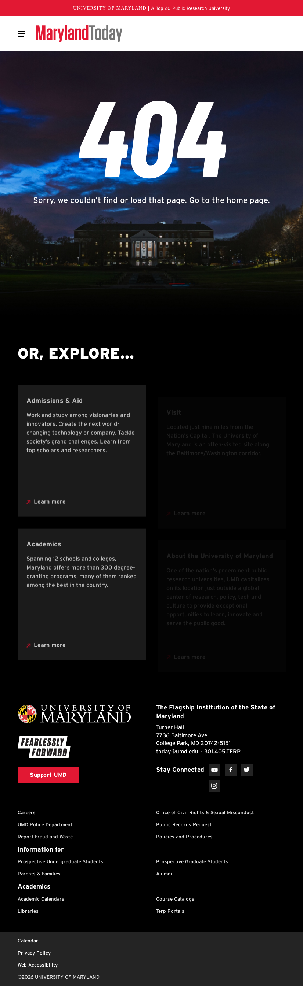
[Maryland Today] (79, 33)
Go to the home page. (229, 200)
